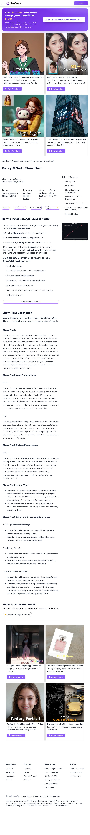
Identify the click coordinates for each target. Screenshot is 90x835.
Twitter (9, 780)
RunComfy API (51, 776)
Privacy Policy (76, 772)
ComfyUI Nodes (51, 784)
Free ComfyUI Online (53, 769)
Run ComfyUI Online (31, 302)
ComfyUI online (56, 801)
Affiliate (27, 780)
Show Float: (70, 186)
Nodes (15, 161)
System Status (30, 776)
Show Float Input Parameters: (72, 191)
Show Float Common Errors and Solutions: (76, 208)
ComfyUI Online (19, 257)
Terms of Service (77, 769)
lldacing (5, 193)
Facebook (10, 772)
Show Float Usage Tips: (74, 203)
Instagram (10, 776)
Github (6, 208)
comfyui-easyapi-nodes (31, 161)
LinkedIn (9, 769)
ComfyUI (6, 161)
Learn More (49, 787)
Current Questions (36, 208)
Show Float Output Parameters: (73, 198)
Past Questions (52, 208)
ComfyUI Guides (51, 772)
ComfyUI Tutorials (52, 780)
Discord (27, 769)
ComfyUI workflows (30, 803)
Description (70, 182)
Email (26, 772)
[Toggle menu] (3, 3)
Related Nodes (71, 214)
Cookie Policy (75, 776)
